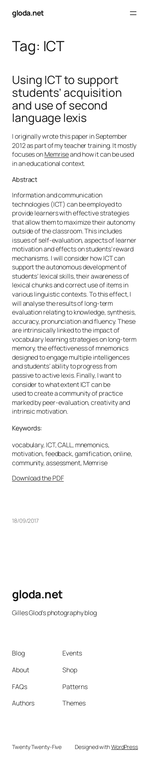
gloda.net (28, 13)
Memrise (56, 154)
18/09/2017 (25, 520)
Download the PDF (38, 478)
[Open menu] (133, 13)
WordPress (124, 747)
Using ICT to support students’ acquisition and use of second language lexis (67, 99)
